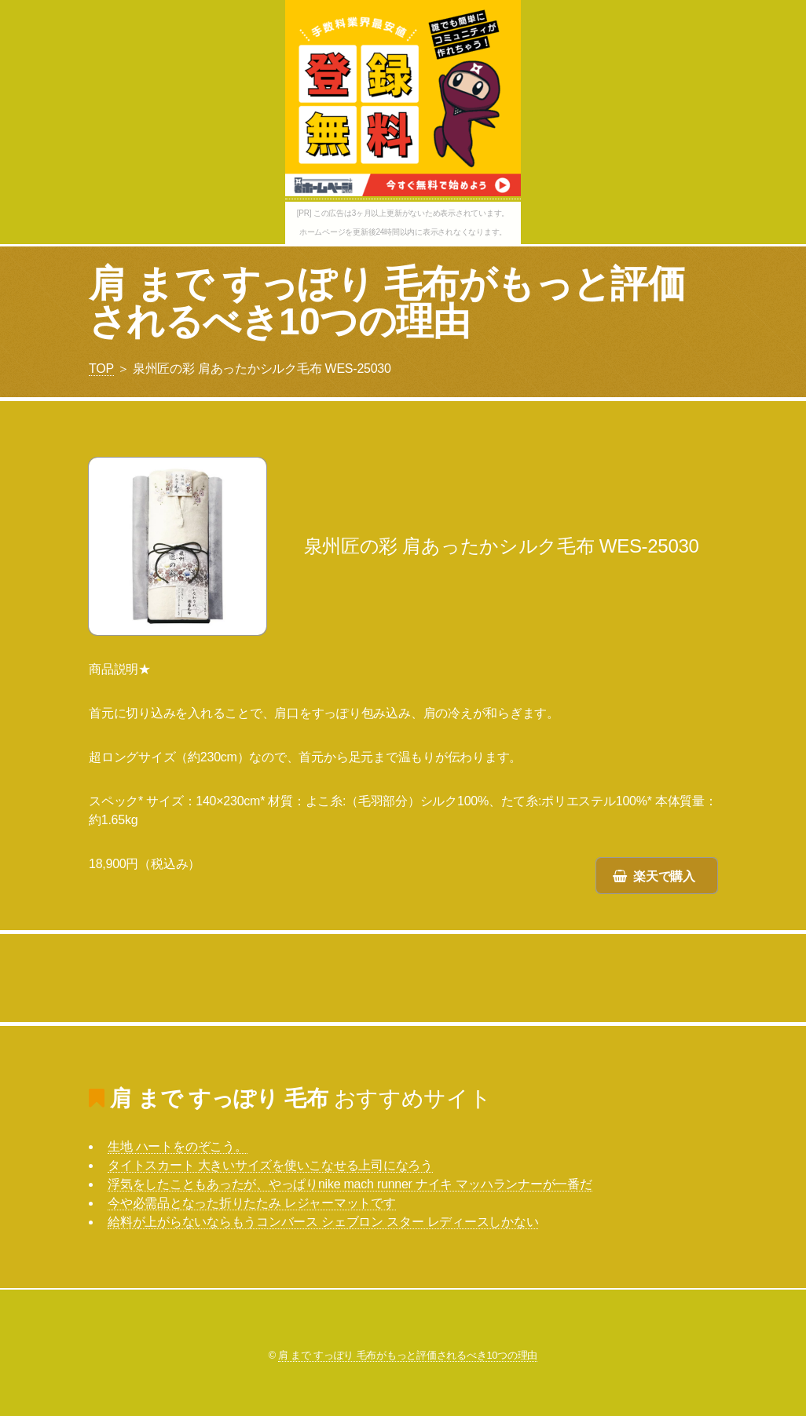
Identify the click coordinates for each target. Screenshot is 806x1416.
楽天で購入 (664, 876)
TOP (101, 368)
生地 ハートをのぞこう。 (177, 1146)
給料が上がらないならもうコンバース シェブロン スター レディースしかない (323, 1221)
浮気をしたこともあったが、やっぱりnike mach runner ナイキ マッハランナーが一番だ (350, 1184)
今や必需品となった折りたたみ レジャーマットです (252, 1203)
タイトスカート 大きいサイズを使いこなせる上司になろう (270, 1165)
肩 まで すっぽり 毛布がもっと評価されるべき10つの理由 (387, 302)
